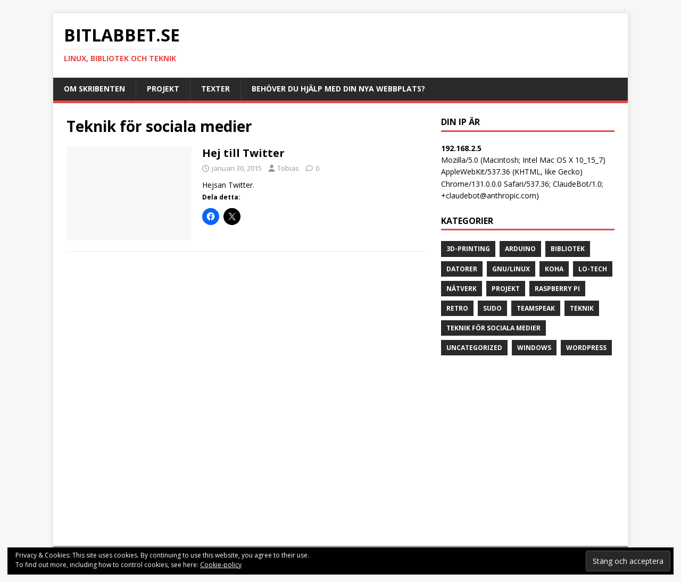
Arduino (520, 248)
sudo (492, 308)
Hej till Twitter (243, 153)
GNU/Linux (511, 268)
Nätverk (461, 288)
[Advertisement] (527, 452)
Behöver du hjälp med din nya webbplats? (338, 89)
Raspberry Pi (557, 288)
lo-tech (592, 268)
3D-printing (468, 248)
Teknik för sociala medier (493, 327)
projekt (506, 288)
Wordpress (586, 347)
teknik (582, 308)
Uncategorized (474, 347)
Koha (554, 268)
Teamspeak (536, 308)
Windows (534, 347)
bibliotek (568, 248)
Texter (215, 89)
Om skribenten (94, 89)
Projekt (163, 89)
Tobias (288, 168)
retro (457, 308)
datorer (461, 268)
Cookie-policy (221, 564)
